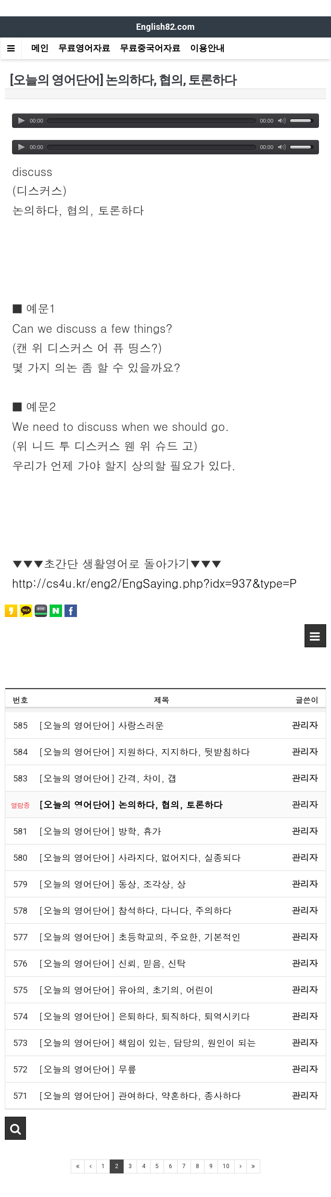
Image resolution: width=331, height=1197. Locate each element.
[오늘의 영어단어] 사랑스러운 (101, 724)
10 (226, 1166)
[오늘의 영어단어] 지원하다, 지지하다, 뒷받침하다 (144, 751)
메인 (40, 48)
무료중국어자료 (150, 48)
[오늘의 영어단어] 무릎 (88, 1068)
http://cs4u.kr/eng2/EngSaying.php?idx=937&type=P (154, 583)
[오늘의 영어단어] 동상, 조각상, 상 (112, 883)
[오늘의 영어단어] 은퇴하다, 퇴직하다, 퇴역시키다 (144, 1015)
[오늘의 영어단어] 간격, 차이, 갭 (108, 777)
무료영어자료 (84, 48)
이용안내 (207, 48)
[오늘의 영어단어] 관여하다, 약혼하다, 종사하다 (140, 1095)
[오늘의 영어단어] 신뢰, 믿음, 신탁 (112, 963)
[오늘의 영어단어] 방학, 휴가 (100, 830)
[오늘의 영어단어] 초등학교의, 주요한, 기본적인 (140, 936)
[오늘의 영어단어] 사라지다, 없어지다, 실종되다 (140, 857)
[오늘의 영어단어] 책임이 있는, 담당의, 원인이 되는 (147, 1042)
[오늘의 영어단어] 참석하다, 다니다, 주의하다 (135, 910)
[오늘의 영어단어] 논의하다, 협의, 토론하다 (131, 804)
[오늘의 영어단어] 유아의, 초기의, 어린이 (126, 989)
